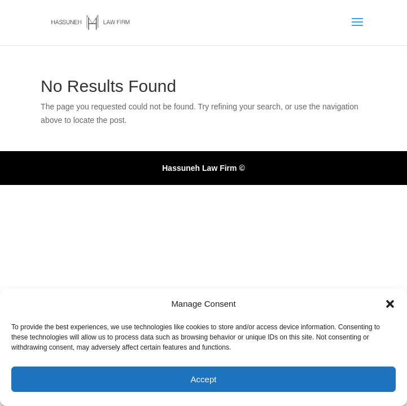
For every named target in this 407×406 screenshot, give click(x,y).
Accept (204, 379)
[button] (390, 304)
